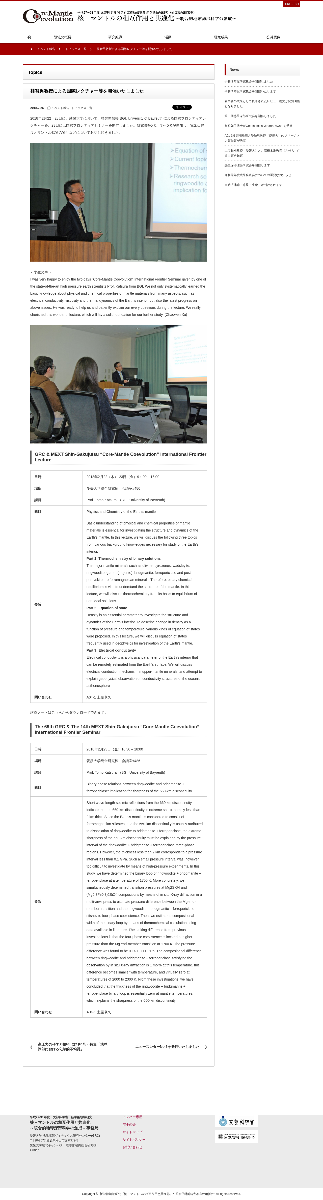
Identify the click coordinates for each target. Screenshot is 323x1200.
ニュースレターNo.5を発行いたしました (167, 1047)
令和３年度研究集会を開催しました (249, 81)
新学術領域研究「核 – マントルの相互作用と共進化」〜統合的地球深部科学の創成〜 (157, 1194)
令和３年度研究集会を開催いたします (250, 91)
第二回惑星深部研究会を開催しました (250, 116)
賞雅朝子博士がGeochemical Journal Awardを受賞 (258, 126)
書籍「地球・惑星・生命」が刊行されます (253, 185)
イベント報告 (46, 49)
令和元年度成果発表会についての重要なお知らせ (258, 175)
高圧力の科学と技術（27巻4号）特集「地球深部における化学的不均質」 (72, 1046)
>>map (34, 1150)
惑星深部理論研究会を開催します (247, 165)
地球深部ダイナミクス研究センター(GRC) (71, 1135)
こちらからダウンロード (70, 712)
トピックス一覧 (76, 49)
